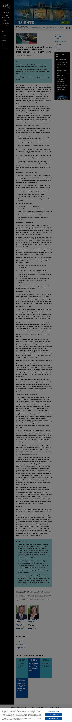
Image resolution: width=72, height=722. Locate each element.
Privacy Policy (31, 713)
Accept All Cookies (53, 719)
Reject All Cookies (54, 715)
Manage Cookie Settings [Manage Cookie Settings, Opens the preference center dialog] (53, 712)
